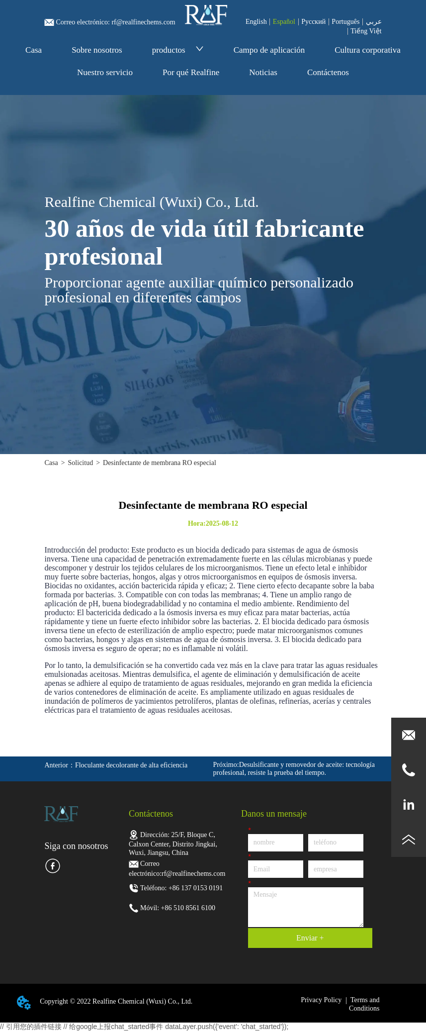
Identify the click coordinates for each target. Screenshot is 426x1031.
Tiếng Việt (365, 31)
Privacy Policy (321, 1000)
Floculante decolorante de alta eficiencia (131, 765)
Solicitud (80, 463)
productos (178, 50)
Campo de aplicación (269, 50)
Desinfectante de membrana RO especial (159, 463)
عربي (374, 21)
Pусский (313, 21)
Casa (33, 50)
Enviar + (310, 938)
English (256, 21)
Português (345, 21)
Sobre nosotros (97, 50)
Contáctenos (328, 72)
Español (284, 21)
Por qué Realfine (191, 72)
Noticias (263, 72)
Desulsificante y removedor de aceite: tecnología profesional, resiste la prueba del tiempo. (294, 768)
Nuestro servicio (105, 72)
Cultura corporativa (368, 50)
